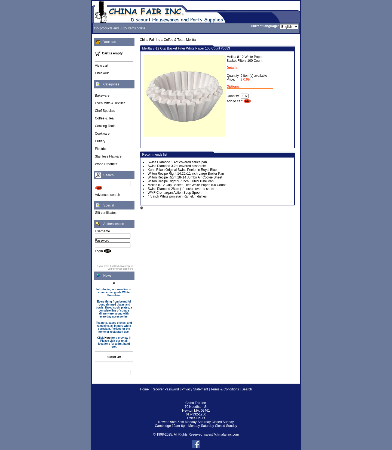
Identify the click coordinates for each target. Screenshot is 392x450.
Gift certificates (106, 213)
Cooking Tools (105, 126)
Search (247, 389)
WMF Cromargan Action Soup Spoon (174, 193)
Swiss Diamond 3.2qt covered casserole (177, 166)
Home (144, 389)
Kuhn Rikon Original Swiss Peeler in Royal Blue (182, 170)
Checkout (102, 73)
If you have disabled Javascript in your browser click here (115, 267)
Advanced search (107, 195)
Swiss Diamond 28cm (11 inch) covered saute (181, 189)
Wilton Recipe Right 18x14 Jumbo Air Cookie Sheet (185, 177)
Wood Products (106, 164)
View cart (101, 65)
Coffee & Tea (104, 118)
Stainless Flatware (108, 156)
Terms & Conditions (225, 389)
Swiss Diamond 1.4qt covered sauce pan (177, 162)
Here (108, 337)
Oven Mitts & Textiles (110, 103)
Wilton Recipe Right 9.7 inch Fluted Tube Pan (181, 181)
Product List (114, 357)
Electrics (101, 149)
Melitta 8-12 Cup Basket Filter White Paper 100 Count (187, 185)
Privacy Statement (195, 389)
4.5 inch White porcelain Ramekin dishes (177, 196)
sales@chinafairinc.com (221, 434)
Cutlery (100, 141)
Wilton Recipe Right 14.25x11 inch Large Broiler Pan (186, 173)
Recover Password (165, 389)
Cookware (102, 133)
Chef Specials (105, 111)
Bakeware (102, 95)
